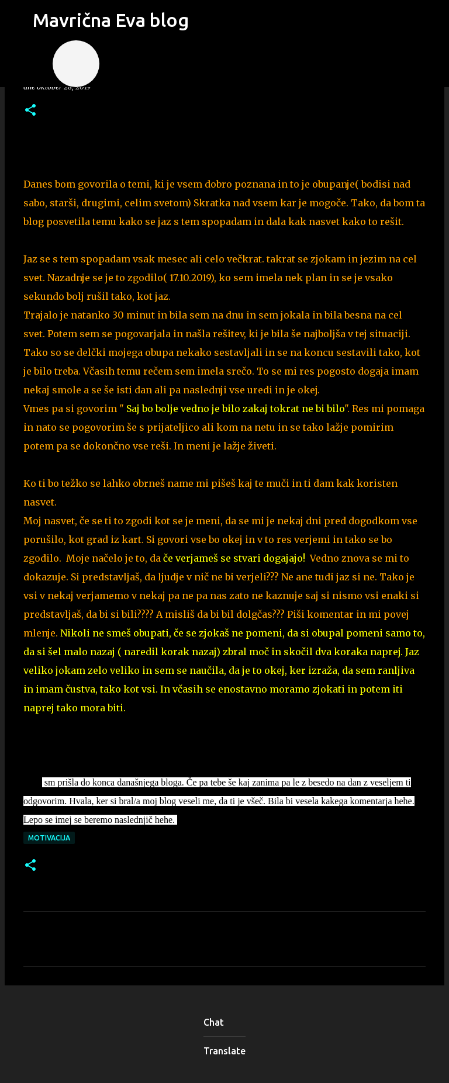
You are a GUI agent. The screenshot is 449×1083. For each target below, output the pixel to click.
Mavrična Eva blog (111, 19)
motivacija (49, 838)
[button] (30, 111)
